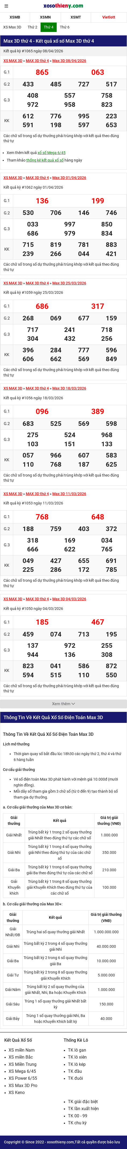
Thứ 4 (48, 27)
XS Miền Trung (23, 1064)
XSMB (15, 17)
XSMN (45, 17)
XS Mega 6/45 (22, 1071)
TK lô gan (77, 1050)
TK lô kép (77, 1064)
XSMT (76, 17)
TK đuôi (75, 1078)
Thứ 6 (65, 27)
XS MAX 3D (12, 60)
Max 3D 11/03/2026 (69, 494)
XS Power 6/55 (23, 1078)
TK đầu (75, 1071)
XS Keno (17, 1092)
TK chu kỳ (77, 1122)
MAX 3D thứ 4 (37, 60)
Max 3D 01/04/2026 (69, 177)
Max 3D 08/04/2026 (69, 60)
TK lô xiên (77, 1057)
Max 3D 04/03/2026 (69, 599)
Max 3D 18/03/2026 (69, 388)
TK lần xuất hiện (83, 1108)
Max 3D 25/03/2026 (69, 283)
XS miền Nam (22, 1050)
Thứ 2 (32, 27)
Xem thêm (63, 703)
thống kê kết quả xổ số (45, 160)
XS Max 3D (12, 27)
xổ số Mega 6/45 (52, 153)
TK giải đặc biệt (83, 1101)
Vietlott (108, 17)
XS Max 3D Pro (23, 1085)
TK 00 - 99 (77, 1115)
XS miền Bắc (21, 1057)
